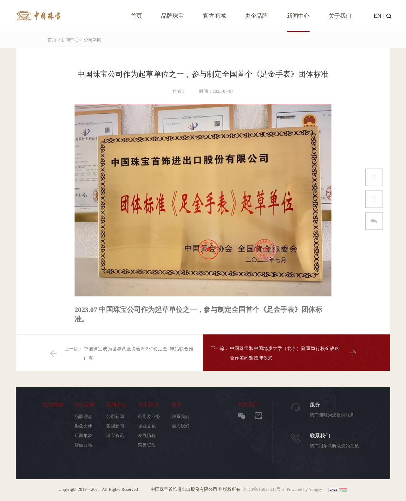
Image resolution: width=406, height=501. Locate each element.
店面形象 (83, 436)
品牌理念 (83, 417)
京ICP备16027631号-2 (263, 489)
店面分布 (83, 445)
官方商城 (214, 16)
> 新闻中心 (67, 39)
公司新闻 (115, 417)
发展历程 (147, 436)
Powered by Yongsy (304, 489)
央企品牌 (256, 16)
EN (377, 16)
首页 (136, 16)
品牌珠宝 (172, 16)
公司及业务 (149, 417)
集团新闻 (115, 426)
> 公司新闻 (90, 39)
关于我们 (340, 16)
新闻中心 (298, 16)
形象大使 (83, 426)
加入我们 (180, 426)
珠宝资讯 (115, 436)
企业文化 (147, 426)
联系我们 (180, 417)
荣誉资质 (147, 445)
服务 (177, 404)
